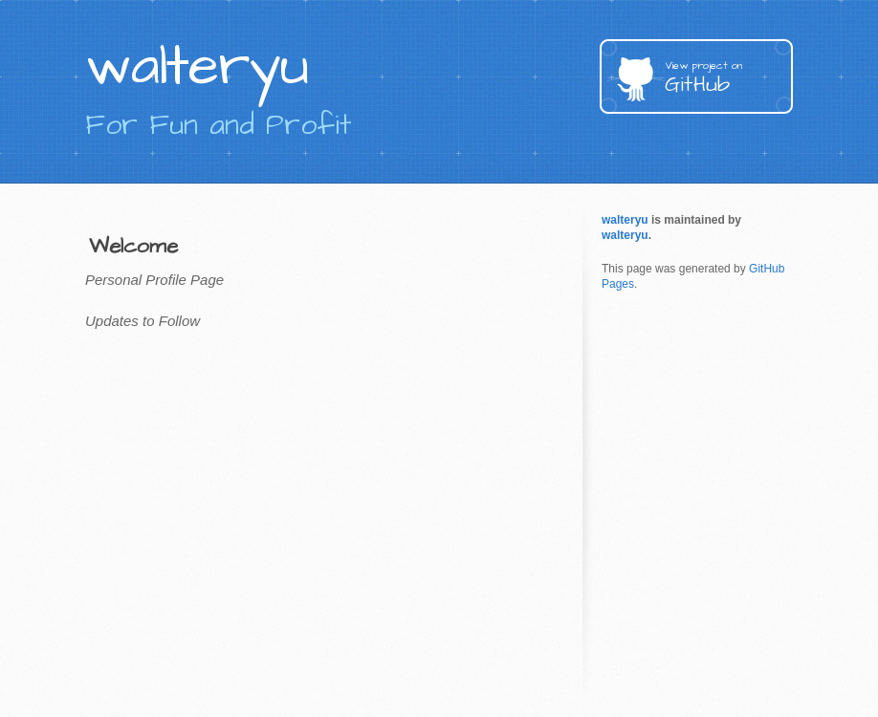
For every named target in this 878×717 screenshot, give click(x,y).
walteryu (625, 220)
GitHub (729, 78)
